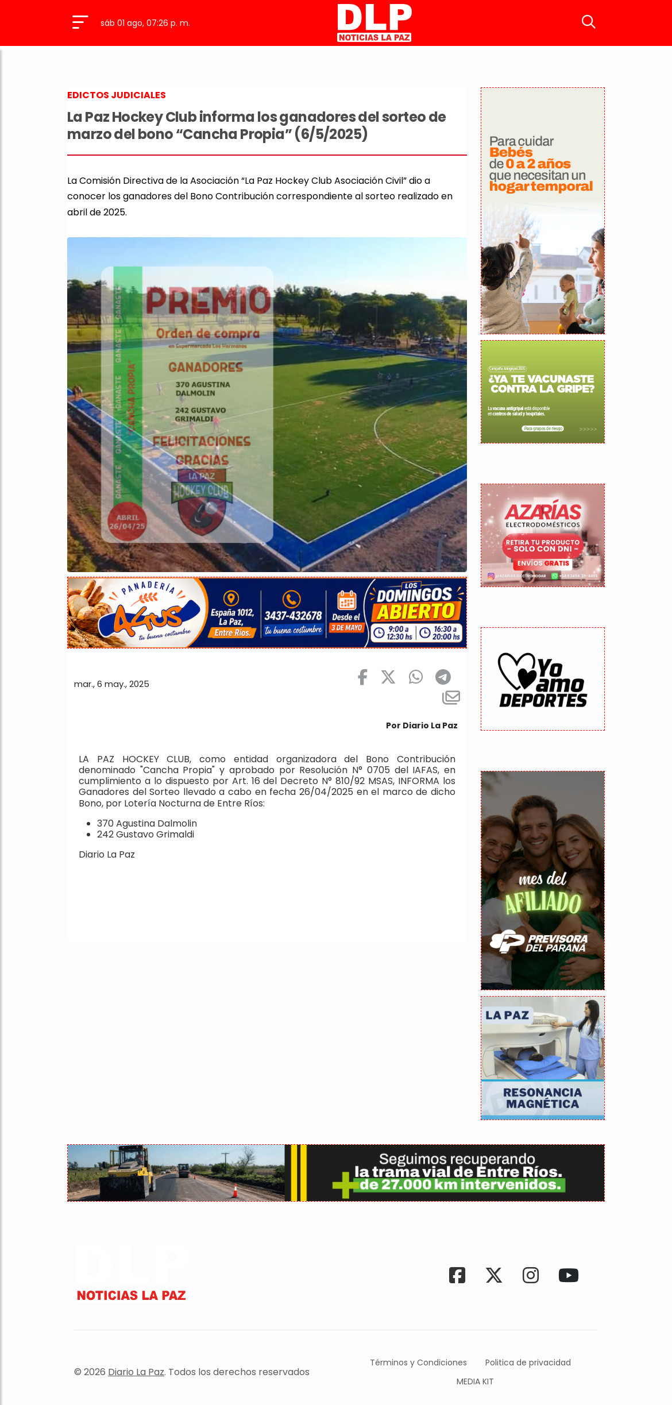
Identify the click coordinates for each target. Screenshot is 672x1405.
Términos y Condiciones (418, 1362)
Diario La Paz (136, 1372)
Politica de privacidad (528, 1362)
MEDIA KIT (475, 1381)
